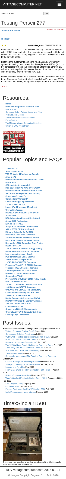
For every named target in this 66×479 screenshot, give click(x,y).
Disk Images (10, 109)
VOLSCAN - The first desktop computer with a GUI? (27, 337)
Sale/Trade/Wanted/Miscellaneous (20, 118)
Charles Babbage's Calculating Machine (22, 362)
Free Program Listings (14, 384)
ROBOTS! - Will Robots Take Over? (20, 339)
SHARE (5, 39)
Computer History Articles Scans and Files (23, 112)
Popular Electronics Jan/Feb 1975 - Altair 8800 (25, 389)
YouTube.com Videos (14, 115)
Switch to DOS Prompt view (17, 126)
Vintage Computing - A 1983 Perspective (22, 364)
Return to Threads (55, 29)
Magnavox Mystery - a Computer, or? (21, 342)
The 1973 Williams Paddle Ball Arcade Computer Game (29, 345)
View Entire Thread (11, 30)
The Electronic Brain (14, 353)
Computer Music (12, 386)
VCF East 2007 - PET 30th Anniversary (22, 350)
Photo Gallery (11, 120)
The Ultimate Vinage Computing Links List (23, 123)
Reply (5, 86)
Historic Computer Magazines (18, 375)
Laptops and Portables (15, 367)
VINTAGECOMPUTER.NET (22, 4)
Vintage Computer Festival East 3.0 (20, 331)
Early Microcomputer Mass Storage (20, 392)
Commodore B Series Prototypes (19, 334)
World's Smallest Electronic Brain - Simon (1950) (26, 378)
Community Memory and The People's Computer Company (30, 356)
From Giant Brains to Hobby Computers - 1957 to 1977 (28, 370)
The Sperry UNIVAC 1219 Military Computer (24, 348)
